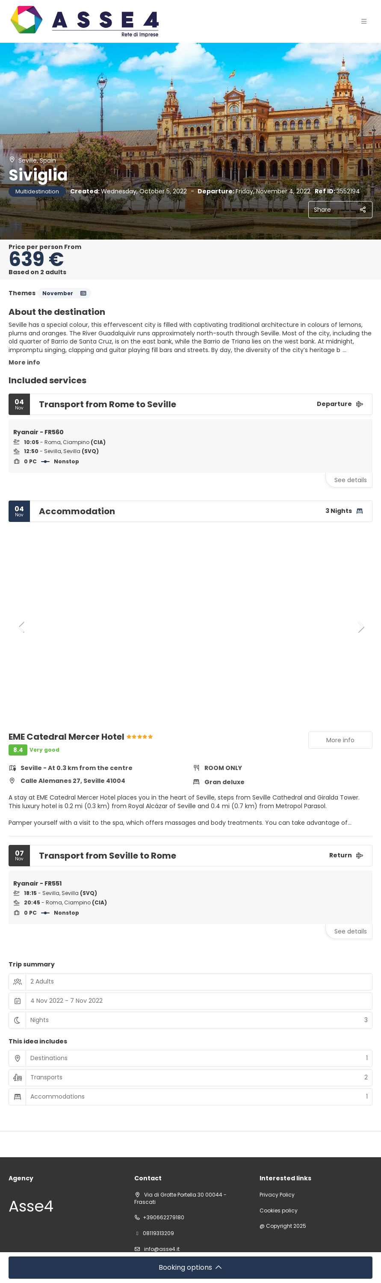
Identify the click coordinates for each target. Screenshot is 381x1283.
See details (350, 480)
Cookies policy (279, 1210)
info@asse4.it (161, 1249)
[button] (21, 626)
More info (24, 362)
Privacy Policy (277, 1194)
